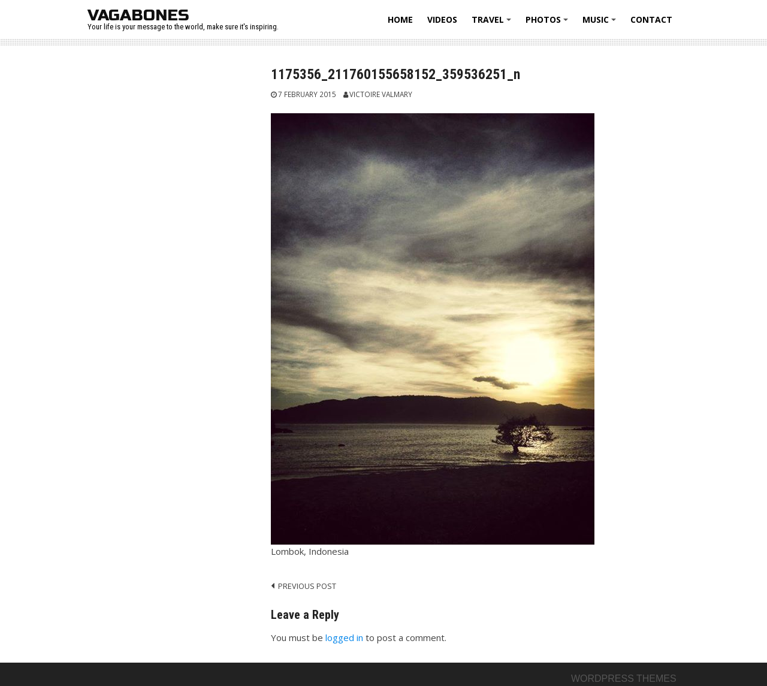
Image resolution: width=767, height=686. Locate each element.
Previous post (307, 586)
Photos (549, 24)
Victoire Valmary (380, 94)
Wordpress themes (624, 678)
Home (400, 19)
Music (601, 24)
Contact (651, 19)
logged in (344, 637)
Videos (442, 19)
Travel (493, 24)
